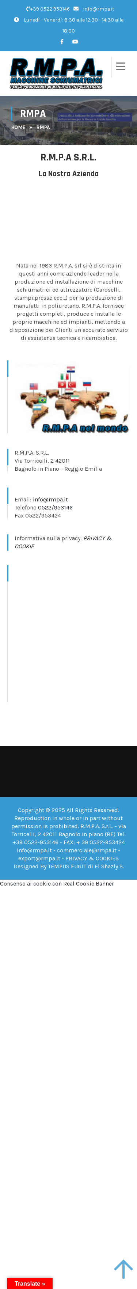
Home (18, 127)
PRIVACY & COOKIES (92, 858)
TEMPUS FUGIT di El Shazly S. (86, 866)
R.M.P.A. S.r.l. (96, 826)
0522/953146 (55, 507)
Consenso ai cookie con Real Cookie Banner (57, 883)
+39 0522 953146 (48, 9)
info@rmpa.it (93, 9)
